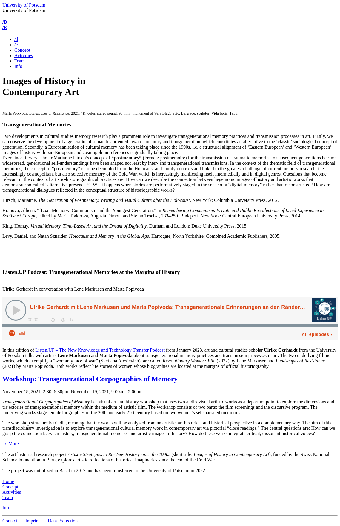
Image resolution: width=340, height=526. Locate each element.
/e (16, 44)
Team (19, 60)
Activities (23, 55)
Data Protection (63, 520)
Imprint (32, 520)
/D (4, 22)
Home (8, 481)
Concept (22, 50)
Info (18, 66)
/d (16, 39)
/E (4, 27)
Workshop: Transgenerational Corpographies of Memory (90, 379)
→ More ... (13, 443)
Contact (9, 520)
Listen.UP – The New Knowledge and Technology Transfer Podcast (100, 350)
